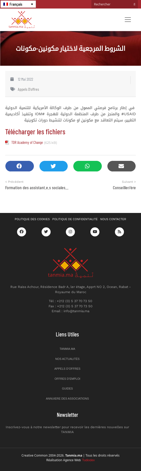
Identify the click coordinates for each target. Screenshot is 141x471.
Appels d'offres (28, 89)
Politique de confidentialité (75, 219)
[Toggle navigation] (128, 19)
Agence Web (79, 460)
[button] (19, 166)
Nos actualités (67, 358)
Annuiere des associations (67, 398)
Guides (67, 388)
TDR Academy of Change (27, 142)
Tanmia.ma (67, 348)
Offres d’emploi (67, 378)
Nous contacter (113, 219)
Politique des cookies (32, 219)
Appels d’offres (67, 368)
